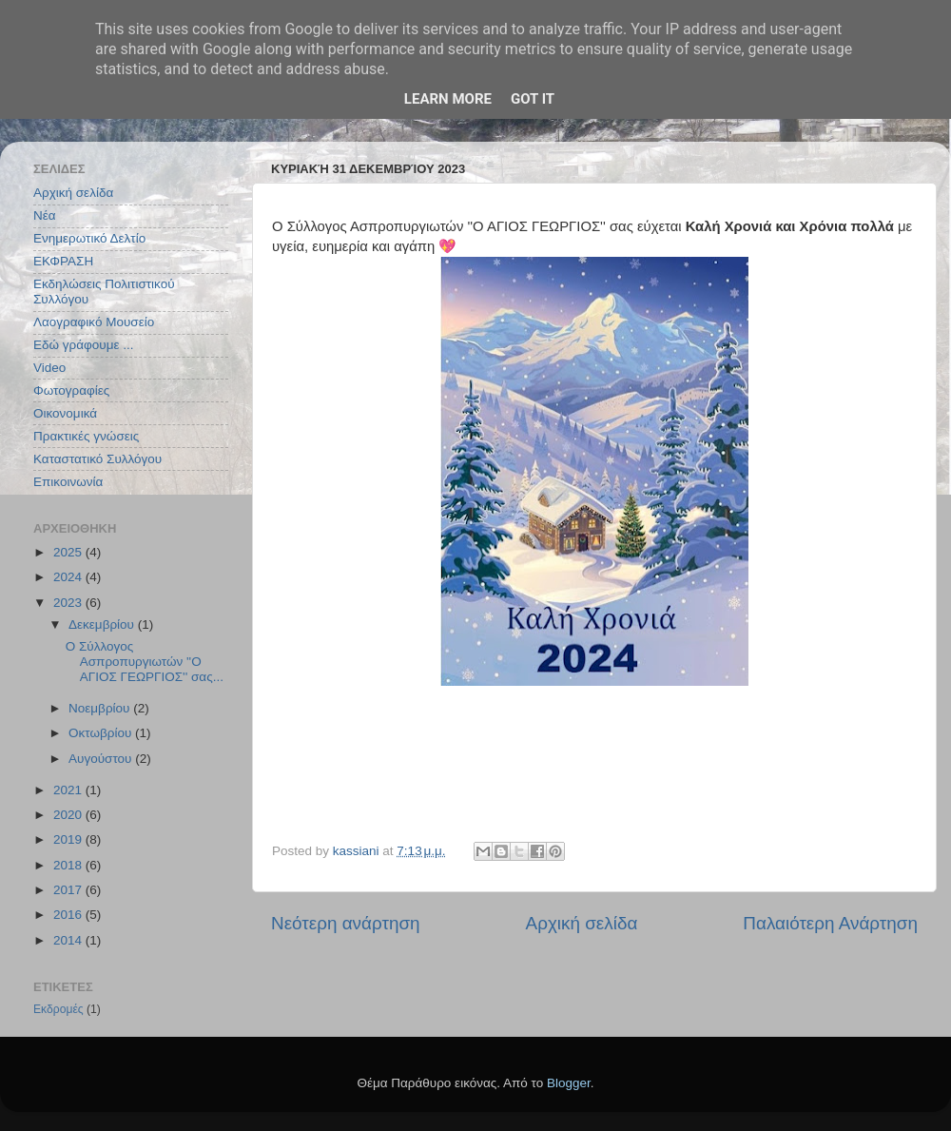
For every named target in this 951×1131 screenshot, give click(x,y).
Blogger (569, 1083)
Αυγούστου (101, 758)
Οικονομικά (65, 413)
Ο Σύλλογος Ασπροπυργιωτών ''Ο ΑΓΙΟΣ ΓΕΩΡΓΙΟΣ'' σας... (144, 661)
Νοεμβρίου (100, 708)
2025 (69, 552)
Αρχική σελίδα (582, 923)
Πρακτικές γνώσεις (86, 436)
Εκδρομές (58, 1009)
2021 (69, 790)
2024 (69, 577)
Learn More (448, 98)
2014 (69, 940)
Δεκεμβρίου (103, 624)
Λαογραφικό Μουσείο (93, 322)
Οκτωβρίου (101, 733)
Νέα (44, 215)
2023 (69, 602)
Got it (532, 98)
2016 (69, 914)
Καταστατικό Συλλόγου (97, 459)
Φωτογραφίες (71, 390)
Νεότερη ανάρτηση (345, 923)
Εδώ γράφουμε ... (83, 345)
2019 (69, 839)
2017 (69, 890)
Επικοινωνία (68, 482)
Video (49, 368)
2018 (69, 865)
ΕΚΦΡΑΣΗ (63, 261)
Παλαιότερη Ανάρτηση (830, 923)
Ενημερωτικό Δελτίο (89, 238)
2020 (69, 815)
